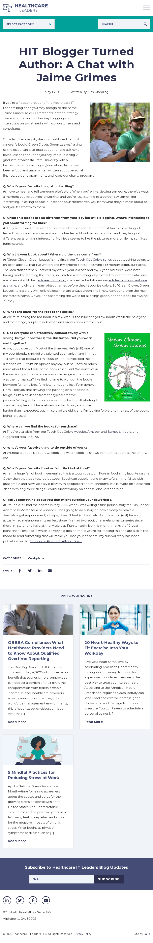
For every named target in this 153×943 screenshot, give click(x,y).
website (80, 431)
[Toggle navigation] (145, 7)
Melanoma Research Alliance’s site (56, 541)
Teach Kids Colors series (94, 259)
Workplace (36, 558)
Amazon (94, 431)
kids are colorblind (51, 280)
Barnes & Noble (119, 431)
